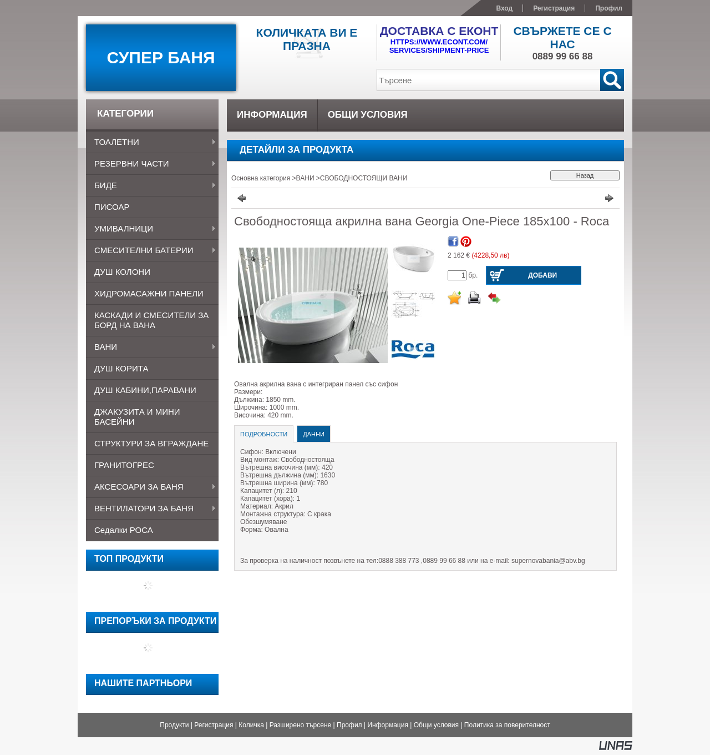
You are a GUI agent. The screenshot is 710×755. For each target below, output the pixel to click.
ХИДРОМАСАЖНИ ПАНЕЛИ (149, 293)
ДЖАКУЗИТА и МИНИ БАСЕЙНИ (137, 416)
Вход (504, 8)
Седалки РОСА (123, 530)
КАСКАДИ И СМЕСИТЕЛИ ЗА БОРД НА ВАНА (151, 320)
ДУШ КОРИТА (121, 368)
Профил (349, 725)
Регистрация (213, 725)
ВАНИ (151, 347)
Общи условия (436, 725)
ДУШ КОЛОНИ (122, 271)
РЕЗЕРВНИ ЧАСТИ (151, 164)
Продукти (174, 725)
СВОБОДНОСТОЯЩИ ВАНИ (363, 178)
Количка (251, 725)
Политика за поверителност (507, 725)
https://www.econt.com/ (439, 42)
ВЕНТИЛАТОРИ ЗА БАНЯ (151, 509)
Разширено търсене (301, 725)
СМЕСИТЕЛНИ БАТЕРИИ (151, 250)
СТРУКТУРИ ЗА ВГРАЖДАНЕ (151, 443)
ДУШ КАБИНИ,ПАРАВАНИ (145, 390)
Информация (387, 725)
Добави (542, 275)
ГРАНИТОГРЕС (124, 465)
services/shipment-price (439, 50)
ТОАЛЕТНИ (151, 142)
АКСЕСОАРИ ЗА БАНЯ (151, 487)
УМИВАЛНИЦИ (151, 229)
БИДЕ (151, 186)
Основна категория (260, 178)
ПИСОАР (111, 207)
